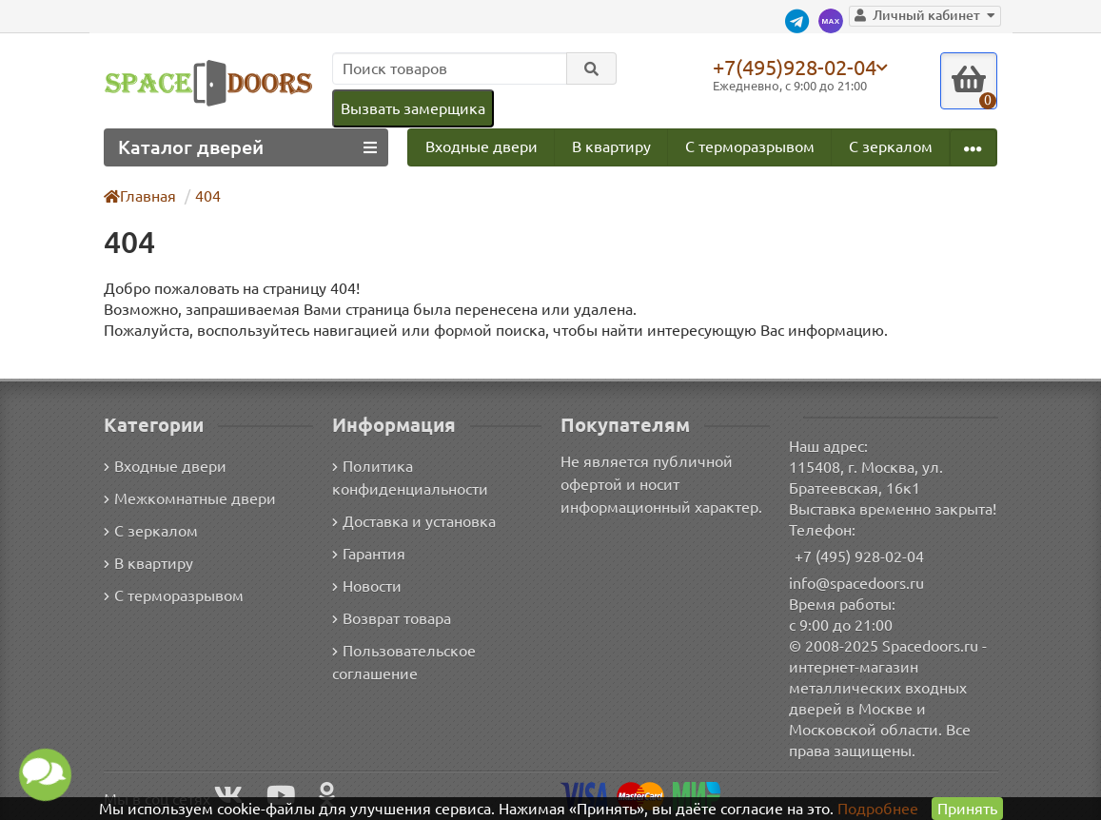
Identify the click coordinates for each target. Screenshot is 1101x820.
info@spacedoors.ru (856, 583)
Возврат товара (391, 619)
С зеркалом (891, 146)
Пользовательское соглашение (404, 663)
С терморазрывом (750, 146)
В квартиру (611, 146)
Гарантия (368, 554)
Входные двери (481, 146)
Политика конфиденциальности (410, 478)
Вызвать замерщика (413, 108)
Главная (140, 196)
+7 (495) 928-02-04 (859, 556)
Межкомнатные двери (190, 499)
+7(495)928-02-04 (794, 66)
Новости (367, 586)
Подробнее (877, 808)
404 (208, 196)
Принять (967, 808)
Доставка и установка (414, 522)
